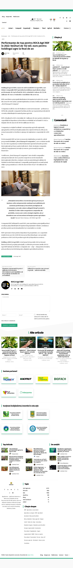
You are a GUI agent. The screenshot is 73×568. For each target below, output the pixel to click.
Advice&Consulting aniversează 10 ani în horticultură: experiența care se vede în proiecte (62, 100)
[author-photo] (10, 454)
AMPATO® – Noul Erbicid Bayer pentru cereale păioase (61, 68)
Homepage (4, 36)
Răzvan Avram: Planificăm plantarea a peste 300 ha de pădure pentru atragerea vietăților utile (16, 459)
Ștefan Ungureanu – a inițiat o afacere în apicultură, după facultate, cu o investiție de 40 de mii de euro (40, 470)
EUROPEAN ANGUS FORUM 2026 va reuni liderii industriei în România (64, 467)
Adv (9, 36)
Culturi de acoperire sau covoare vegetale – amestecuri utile (38, 269)
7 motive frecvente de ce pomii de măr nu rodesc (62, 141)
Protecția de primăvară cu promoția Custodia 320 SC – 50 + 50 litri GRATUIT (62, 84)
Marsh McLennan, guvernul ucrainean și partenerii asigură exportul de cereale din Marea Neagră (40, 451)
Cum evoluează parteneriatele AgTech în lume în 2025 (16, 450)
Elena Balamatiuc (64, 463)
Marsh (37, 456)
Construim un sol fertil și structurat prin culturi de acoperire (40, 461)
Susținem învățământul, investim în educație (20, 406)
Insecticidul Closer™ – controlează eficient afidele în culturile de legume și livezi (62, 57)
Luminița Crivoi (15, 464)
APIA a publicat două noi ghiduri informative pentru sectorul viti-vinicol (64, 458)
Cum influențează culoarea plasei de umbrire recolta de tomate (14, 469)
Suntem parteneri (10, 371)
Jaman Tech (30, 555)
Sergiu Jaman (15, 454)
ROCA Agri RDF (7, 54)
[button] (67, 28)
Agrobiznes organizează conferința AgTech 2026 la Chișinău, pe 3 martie (65, 450)
